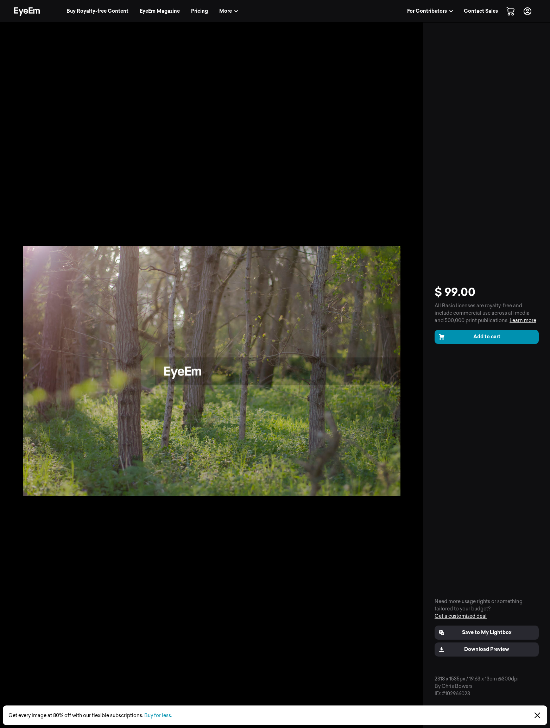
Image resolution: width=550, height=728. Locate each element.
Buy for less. (158, 715)
